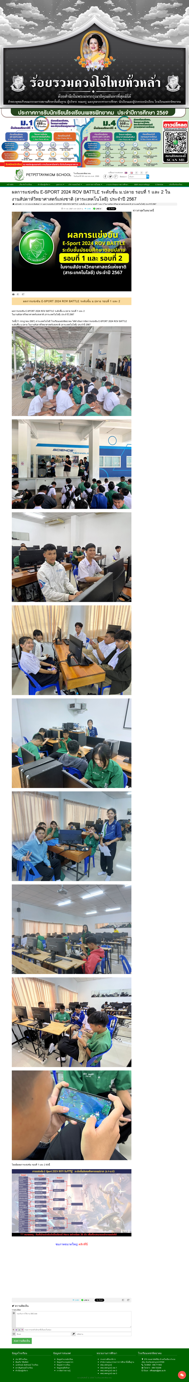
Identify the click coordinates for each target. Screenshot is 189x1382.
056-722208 (156, 1367)
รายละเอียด (16, 1309)
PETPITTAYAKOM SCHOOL (48, 175)
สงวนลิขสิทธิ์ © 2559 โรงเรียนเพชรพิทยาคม (94, 1377)
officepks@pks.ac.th (158, 1370)
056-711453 (157, 1364)
